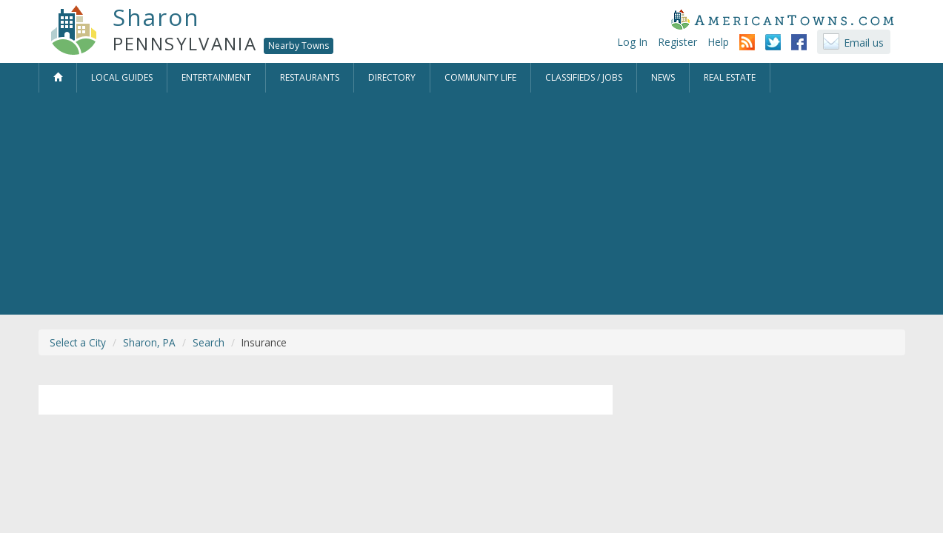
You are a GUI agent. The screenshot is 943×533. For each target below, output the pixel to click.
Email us (864, 43)
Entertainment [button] (216, 77)
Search (208, 342)
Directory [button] (392, 77)
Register (677, 42)
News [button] (663, 77)
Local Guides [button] (122, 77)
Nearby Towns (298, 45)
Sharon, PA (149, 342)
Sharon (156, 17)
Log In (632, 42)
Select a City (78, 342)
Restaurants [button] (309, 77)
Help (718, 42)
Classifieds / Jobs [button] (583, 77)
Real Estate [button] (730, 77)
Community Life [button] (480, 77)
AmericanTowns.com (782, 19)
